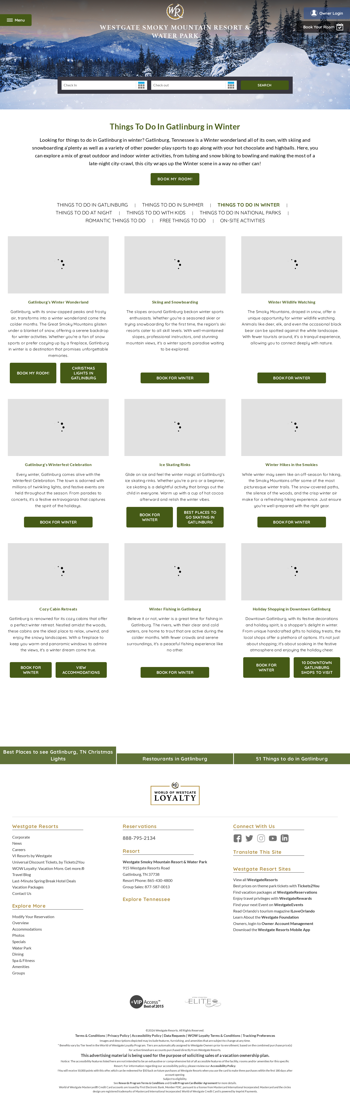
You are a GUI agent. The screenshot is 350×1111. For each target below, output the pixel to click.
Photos (18, 935)
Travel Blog (21, 874)
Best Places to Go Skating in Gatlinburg (200, 517)
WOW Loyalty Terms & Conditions (214, 1035)
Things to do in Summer (172, 205)
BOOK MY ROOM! (175, 178)
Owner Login (327, 13)
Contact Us (21, 893)
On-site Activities (242, 220)
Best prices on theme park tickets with (276, 885)
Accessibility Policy (146, 1035)
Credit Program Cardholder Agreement (193, 1083)
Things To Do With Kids (155, 213)
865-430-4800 (159, 880)
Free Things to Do (183, 220)
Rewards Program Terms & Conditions (141, 1083)
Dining (18, 954)
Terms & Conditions (90, 1035)
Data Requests (174, 1035)
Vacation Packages (28, 887)
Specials (19, 941)
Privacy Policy (118, 1035)
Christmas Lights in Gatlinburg (83, 373)
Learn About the (266, 917)
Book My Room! (33, 373)
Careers (18, 849)
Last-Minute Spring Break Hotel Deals (44, 880)
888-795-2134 (139, 838)
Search (264, 85)
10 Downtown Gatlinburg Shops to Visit (317, 667)
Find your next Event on (268, 904)
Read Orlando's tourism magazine (274, 911)
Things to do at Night (84, 213)
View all (255, 879)
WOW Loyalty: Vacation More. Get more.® (48, 868)
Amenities (20, 966)
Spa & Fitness (23, 960)
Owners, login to (273, 923)
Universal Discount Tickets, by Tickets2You (48, 862)
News (17, 843)
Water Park (21, 948)
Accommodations (27, 929)
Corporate (21, 837)
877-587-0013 (157, 886)
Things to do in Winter (248, 205)
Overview (20, 922)
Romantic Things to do (115, 220)
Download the (271, 929)
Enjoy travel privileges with (272, 898)
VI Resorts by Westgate (32, 855)
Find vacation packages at (275, 892)
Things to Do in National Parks (240, 213)
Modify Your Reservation (33, 916)
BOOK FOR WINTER (175, 377)
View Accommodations (81, 670)
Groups (18, 973)
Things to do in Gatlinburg (92, 205)
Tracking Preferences (259, 1035)
